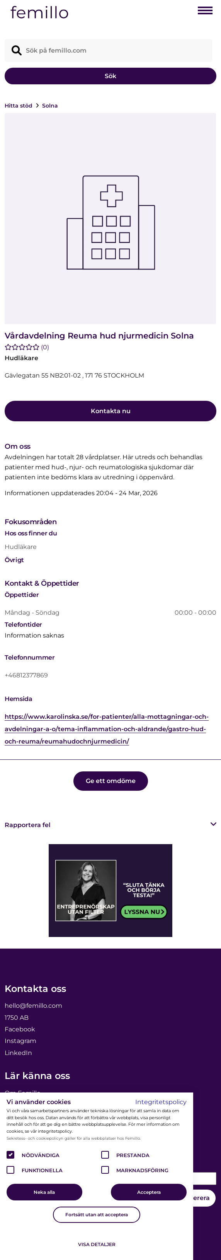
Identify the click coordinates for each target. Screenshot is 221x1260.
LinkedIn (18, 1053)
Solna (50, 105)
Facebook (20, 1029)
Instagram (20, 1041)
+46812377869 (26, 675)
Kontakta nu (111, 411)
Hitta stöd (19, 105)
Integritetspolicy (161, 1102)
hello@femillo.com (33, 1005)
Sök (110, 76)
